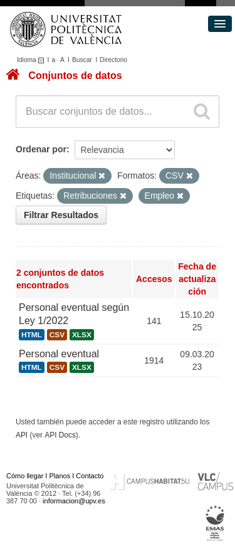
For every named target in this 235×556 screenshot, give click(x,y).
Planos (60, 476)
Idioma (32, 59)
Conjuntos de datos (75, 75)
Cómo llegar (24, 476)
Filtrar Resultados (61, 215)
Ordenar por (41, 149)
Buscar (82, 59)
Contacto (89, 476)
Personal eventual (59, 354)
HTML (31, 334)
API (22, 435)
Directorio (113, 59)
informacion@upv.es (74, 501)
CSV (57, 334)
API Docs (60, 435)
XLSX (81, 334)
